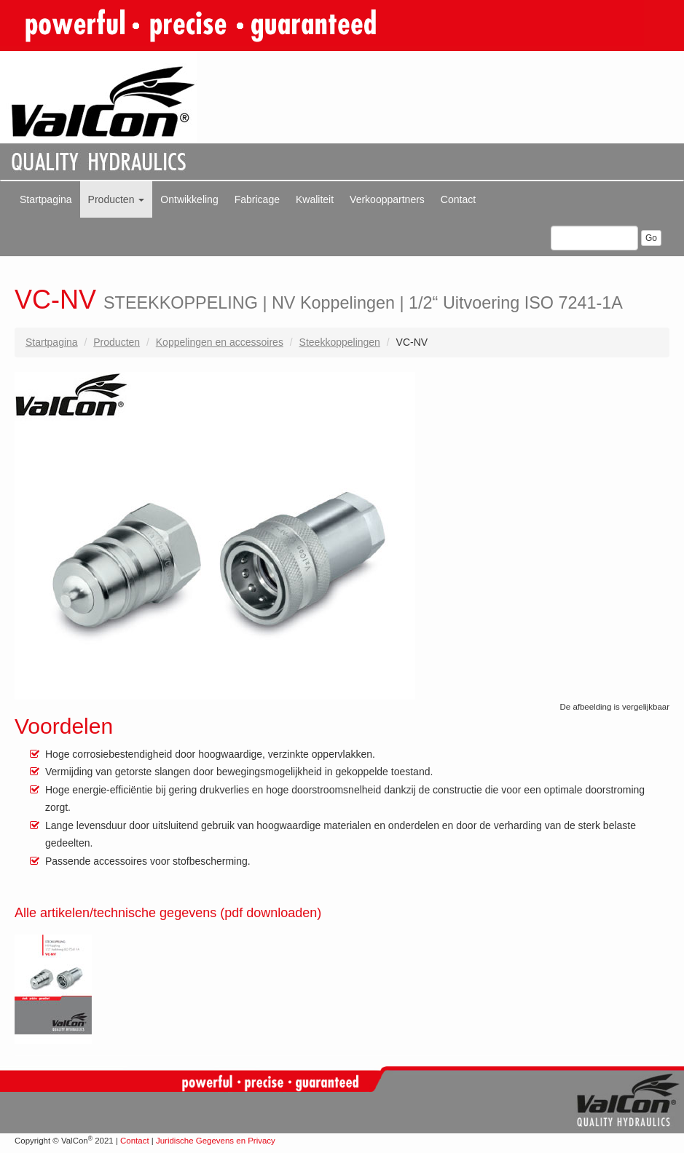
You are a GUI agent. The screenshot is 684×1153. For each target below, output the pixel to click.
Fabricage (257, 199)
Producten (116, 199)
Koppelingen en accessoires (219, 342)
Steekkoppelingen (339, 342)
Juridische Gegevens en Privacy (215, 1140)
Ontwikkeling (189, 199)
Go (651, 238)
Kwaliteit (315, 199)
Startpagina (46, 199)
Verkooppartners (387, 199)
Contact (458, 199)
